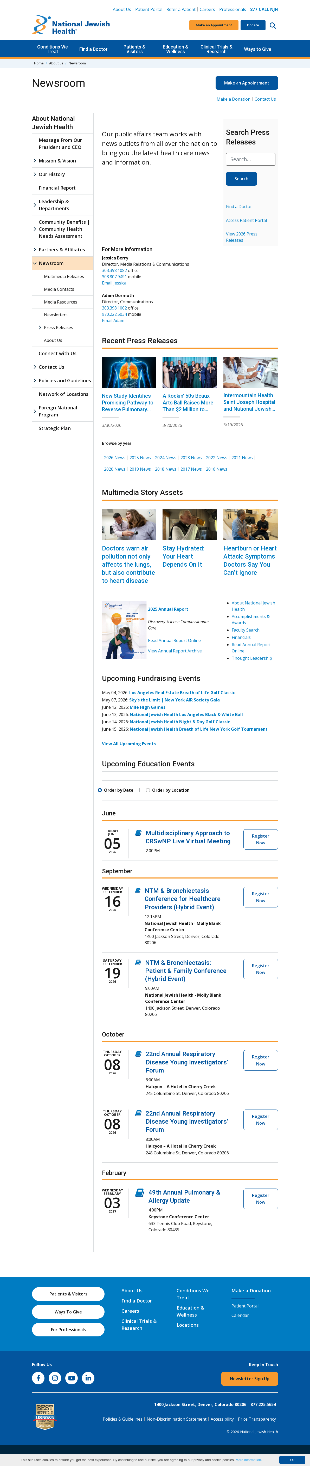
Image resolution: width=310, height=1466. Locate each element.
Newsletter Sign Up (249, 1379)
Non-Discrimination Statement (176, 1419)
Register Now (260, 839)
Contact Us (265, 99)
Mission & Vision (57, 160)
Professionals (232, 9)
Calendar (240, 1315)
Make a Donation (233, 99)
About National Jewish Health (53, 122)
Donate (253, 25)
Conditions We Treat (52, 49)
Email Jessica (114, 283)
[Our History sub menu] (34, 174)
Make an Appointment (214, 25)
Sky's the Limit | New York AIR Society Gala (174, 700)
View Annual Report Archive (175, 651)
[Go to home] (71, 25)
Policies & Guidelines (123, 1419)
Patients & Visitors (134, 49)
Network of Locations (63, 394)
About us (56, 63)
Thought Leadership (252, 658)
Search (241, 178)
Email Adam (113, 320)
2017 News (191, 469)
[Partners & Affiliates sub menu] (34, 249)
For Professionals (68, 1329)
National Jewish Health (259, 1431)
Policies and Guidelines (65, 380)
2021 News (242, 458)
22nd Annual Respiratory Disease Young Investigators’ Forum (187, 1062)
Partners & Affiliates (62, 249)
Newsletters (56, 315)
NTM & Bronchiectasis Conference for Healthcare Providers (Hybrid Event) (183, 899)
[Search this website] (273, 25)
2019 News (140, 469)
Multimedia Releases (64, 276)
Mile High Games (147, 707)
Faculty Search (246, 630)
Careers (208, 9)
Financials (241, 637)
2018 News (165, 469)
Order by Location (171, 790)
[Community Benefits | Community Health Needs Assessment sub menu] (34, 229)
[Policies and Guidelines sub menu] (34, 380)
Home (39, 63)
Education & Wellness (175, 49)
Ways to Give (257, 49)
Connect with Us (57, 353)
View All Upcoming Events (129, 744)
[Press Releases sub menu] (39, 327)
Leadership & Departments (54, 204)
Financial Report (57, 188)
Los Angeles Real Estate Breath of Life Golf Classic (182, 692)
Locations (188, 1325)
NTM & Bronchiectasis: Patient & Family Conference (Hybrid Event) (186, 971)
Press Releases (58, 327)
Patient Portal (148, 9)
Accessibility (222, 1419)
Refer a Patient (181, 9)
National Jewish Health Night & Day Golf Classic (180, 722)
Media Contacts (59, 289)
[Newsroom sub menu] (34, 263)
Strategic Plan (55, 428)
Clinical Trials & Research (216, 49)
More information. (249, 1460)
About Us (122, 9)
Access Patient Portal (246, 220)
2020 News (114, 469)
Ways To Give (68, 1312)
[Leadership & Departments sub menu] (34, 205)
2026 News (114, 458)
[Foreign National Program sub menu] (34, 411)
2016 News (216, 469)
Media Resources (60, 302)
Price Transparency (257, 1419)
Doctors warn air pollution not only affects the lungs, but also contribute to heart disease (128, 565)
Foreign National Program (58, 411)
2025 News (140, 458)
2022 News (216, 458)
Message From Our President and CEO (60, 143)
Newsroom (51, 263)
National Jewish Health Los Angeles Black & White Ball (186, 714)
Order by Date (118, 790)
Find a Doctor (93, 49)
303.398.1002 (114, 308)
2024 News (165, 458)
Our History (52, 174)
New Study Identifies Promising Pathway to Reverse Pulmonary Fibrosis (127, 406)
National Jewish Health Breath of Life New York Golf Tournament (199, 729)
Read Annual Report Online (174, 640)
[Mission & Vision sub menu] (34, 160)
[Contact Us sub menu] (34, 367)
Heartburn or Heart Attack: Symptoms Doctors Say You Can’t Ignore (250, 561)
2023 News (191, 458)
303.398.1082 (114, 270)
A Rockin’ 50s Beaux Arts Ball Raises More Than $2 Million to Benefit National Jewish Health (188, 409)
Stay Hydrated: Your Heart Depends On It (183, 556)
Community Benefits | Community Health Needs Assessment (64, 229)
